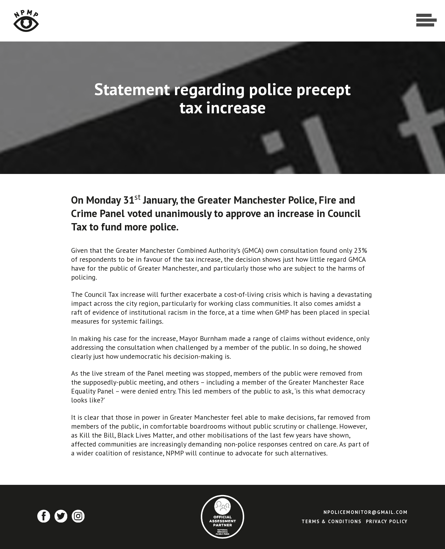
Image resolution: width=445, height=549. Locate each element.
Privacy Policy (387, 521)
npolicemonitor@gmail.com (366, 512)
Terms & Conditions (331, 521)
